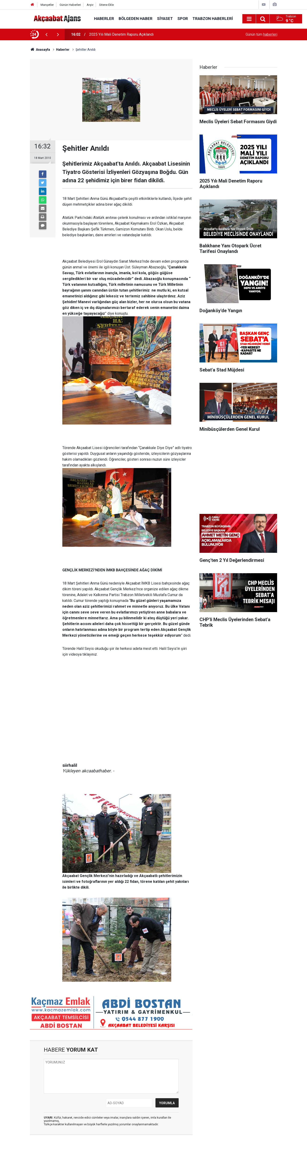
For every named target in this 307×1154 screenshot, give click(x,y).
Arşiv (90, 4)
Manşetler (47, 4)
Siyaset (165, 18)
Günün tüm (261, 34)
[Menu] (249, 19)
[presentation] (46, 34)
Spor (182, 18)
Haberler (104, 18)
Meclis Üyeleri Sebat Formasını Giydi (119, 34)
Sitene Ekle (106, 4)
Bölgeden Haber (135, 18)
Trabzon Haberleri (213, 18)
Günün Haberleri (70, 4)
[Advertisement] (238, 474)
